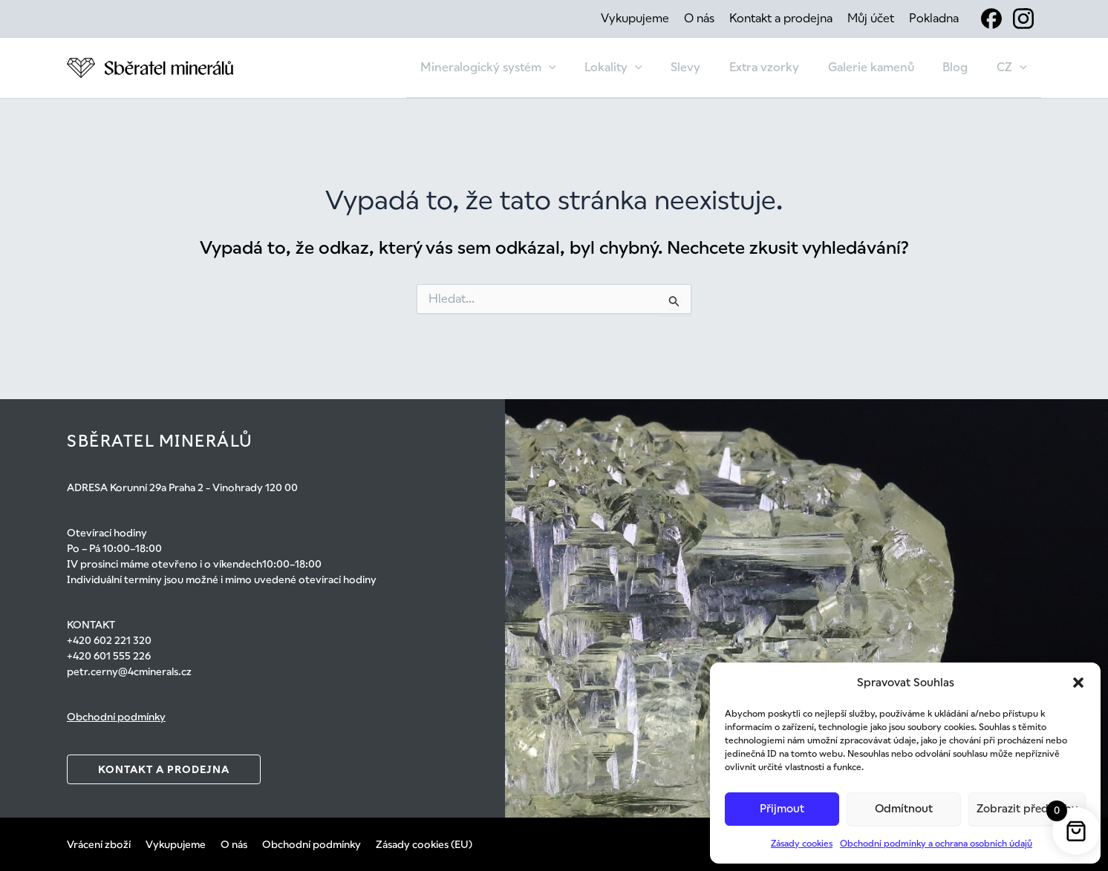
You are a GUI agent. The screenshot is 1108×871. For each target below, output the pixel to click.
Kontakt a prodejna (780, 18)
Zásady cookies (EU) (424, 844)
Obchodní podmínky (116, 717)
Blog (962, 67)
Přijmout (782, 808)
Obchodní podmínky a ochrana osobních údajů (936, 843)
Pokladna (934, 18)
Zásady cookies (801, 843)
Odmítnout (904, 808)
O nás (699, 18)
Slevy (708, 67)
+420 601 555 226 (109, 656)
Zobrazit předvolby (1027, 808)
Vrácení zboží (99, 844)
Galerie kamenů (883, 67)
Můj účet (870, 18)
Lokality (641, 67)
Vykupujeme (635, 18)
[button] (1078, 682)
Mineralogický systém (520, 67)
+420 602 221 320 (109, 640)
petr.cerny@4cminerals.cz (129, 671)
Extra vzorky (781, 67)
